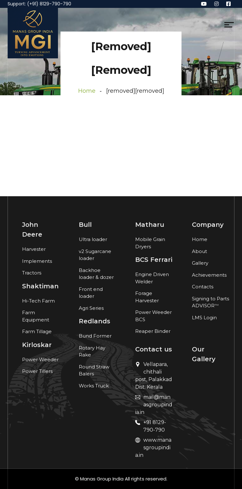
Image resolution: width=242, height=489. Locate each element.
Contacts (202, 287)
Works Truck (94, 386)
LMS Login (204, 318)
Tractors (31, 273)
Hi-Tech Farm (38, 301)
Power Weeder (40, 359)
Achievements (209, 275)
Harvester (34, 249)
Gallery (200, 263)
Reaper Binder (152, 331)
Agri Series (91, 308)
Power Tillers (37, 371)
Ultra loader (93, 239)
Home (86, 90)
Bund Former (95, 336)
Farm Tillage (37, 331)
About (199, 251)
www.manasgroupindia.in (153, 447)
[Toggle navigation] (62, 26)
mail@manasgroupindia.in (153, 404)
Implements (37, 261)
